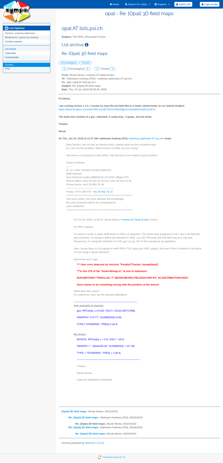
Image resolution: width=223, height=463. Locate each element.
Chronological (68, 62)
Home (114, 4)
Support (160, 4)
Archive (9, 64)
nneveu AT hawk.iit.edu (135, 219)
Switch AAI (183, 4)
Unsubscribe (12, 57)
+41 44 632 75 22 (103, 191)
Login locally (210, 4)
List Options (14, 28)
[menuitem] (114, 4)
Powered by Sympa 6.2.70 (114, 457)
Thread (85, 62)
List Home (10, 49)
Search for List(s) (136, 4)
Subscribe (10, 53)
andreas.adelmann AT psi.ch (146, 138)
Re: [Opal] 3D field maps (83, 417)
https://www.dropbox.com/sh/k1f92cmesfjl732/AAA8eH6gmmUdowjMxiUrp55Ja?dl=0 (107, 109)
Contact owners (13, 41)
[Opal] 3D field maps (74, 411)
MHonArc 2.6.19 (94, 443)
